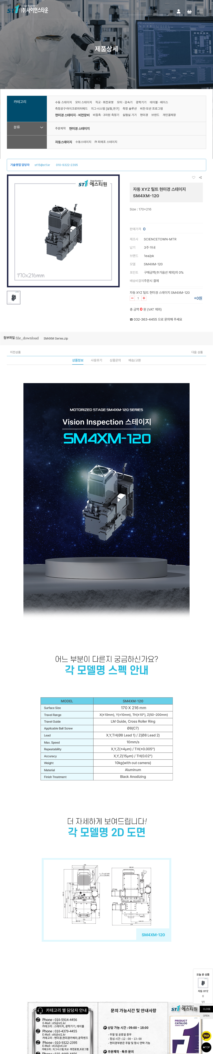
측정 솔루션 (130, 108)
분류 (17, 127)
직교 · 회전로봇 (104, 102)
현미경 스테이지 (79, 129)
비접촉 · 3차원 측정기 (106, 115)
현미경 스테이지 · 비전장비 (72, 115)
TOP (206, 1047)
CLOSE (207, 1009)
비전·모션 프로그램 (151, 108)
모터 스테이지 (83, 102)
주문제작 (60, 128)
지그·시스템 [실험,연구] (105, 108)
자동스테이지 (63, 142)
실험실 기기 (130, 115)
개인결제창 (169, 115)
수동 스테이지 (63, 102)
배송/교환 (134, 360)
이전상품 (15, 352)
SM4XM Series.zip (56, 338)
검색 (169, 11)
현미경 (144, 115)
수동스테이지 (83, 142)
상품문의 (115, 360)
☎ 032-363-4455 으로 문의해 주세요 (156, 319)
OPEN (206, 1015)
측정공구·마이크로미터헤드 (71, 108)
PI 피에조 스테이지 (106, 142)
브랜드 (155, 115)
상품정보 (77, 360)
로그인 (178, 11)
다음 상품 (197, 352)
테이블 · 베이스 (159, 102)
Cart (189, 11)
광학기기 (141, 102)
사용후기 (96, 360)
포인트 (134, 272)
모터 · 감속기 (125, 102)
